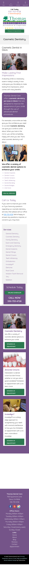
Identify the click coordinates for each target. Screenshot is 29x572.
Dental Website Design (10, 560)
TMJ (7, 277)
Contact (14, 544)
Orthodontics (10, 261)
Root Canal (10, 271)
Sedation (9, 280)
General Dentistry (12, 234)
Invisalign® (9, 264)
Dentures (9, 267)
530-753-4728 (14, 11)
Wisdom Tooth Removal (14, 274)
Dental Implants (11, 249)
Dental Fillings (11, 252)
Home (14, 535)
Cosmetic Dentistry (12, 237)
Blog (14, 540)
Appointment (14, 546)
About (14, 537)
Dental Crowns (11, 255)
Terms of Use (12, 558)
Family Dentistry (12, 240)
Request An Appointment (14, 31)
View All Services (9, 193)
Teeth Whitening (11, 258)
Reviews (14, 542)
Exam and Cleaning (13, 243)
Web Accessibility (21, 558)
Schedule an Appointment (11, 345)
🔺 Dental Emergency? (14, 13)
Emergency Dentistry (13, 246)
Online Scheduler (14, 293)
